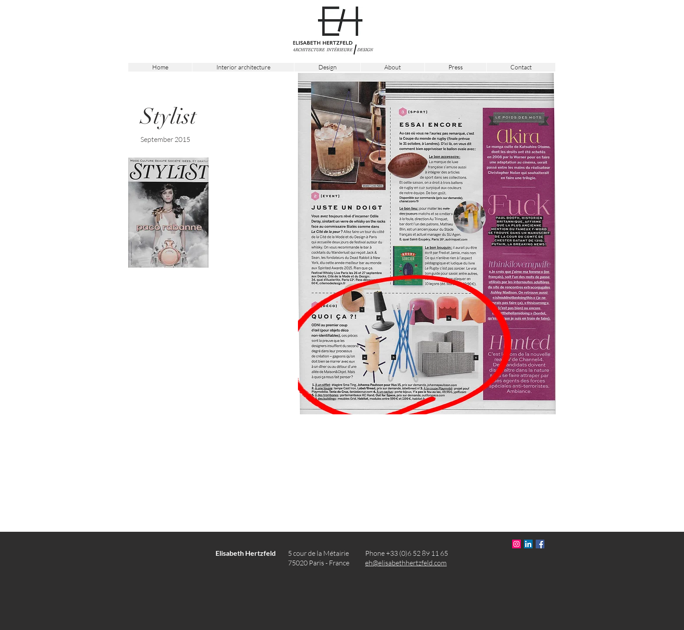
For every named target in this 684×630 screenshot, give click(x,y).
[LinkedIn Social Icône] (528, 544)
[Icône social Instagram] (516, 544)
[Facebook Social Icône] (540, 544)
